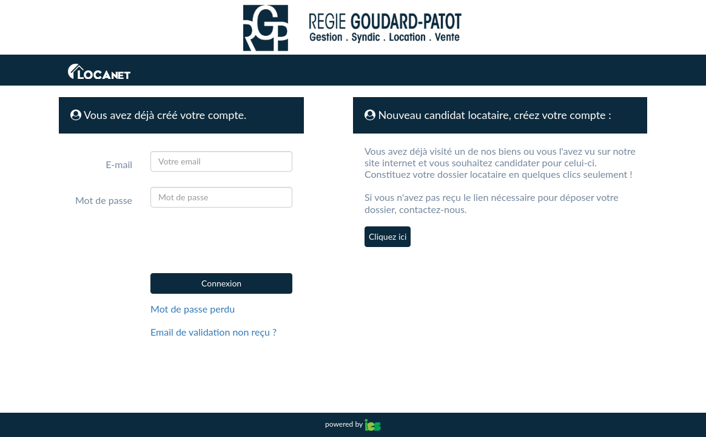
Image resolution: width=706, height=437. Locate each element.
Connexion (221, 283)
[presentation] (236, 240)
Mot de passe (103, 200)
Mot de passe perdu (192, 308)
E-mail (119, 164)
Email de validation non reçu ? (213, 331)
